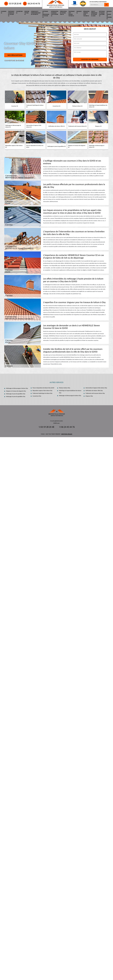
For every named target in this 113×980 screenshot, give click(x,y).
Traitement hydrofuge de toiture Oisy (42, 393)
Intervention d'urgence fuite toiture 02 (54, 13)
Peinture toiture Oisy (64, 388)
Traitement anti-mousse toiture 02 (71, 13)
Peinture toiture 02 (26, 13)
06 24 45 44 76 (31, 3)
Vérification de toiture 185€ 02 (63, 13)
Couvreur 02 (3, 12)
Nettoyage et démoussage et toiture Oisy (17, 388)
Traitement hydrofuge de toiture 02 (11, 13)
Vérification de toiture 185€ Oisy (94, 390)
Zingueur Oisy (89, 396)
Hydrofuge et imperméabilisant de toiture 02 (36, 13)
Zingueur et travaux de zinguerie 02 (109, 15)
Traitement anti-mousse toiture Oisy (95, 393)
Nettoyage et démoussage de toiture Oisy (70, 395)
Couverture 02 (19, 12)
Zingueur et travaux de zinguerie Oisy (16, 391)
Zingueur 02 (78, 12)
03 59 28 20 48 (12, 3)
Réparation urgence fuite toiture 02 (86, 13)
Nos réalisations (15, 55)
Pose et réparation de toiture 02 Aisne (94, 13)
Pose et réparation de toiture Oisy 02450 (43, 388)
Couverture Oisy (37, 396)
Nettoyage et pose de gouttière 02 (102, 13)
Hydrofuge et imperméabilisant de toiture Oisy (70, 392)
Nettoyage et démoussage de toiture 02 (45, 14)
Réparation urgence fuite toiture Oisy (42, 390)
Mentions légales (66, 434)
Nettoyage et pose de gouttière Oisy (15, 394)
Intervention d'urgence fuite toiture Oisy (96, 388)
